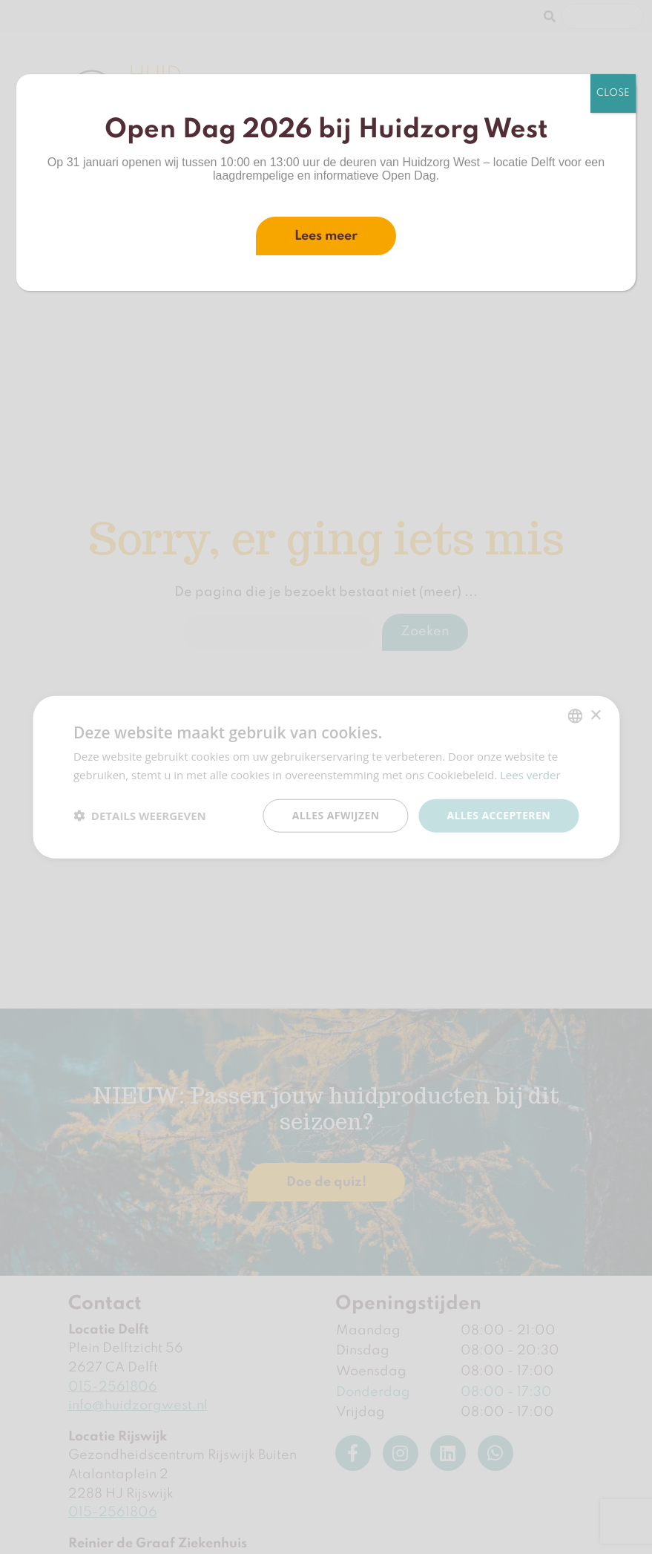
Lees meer (326, 236)
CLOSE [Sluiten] (613, 93)
